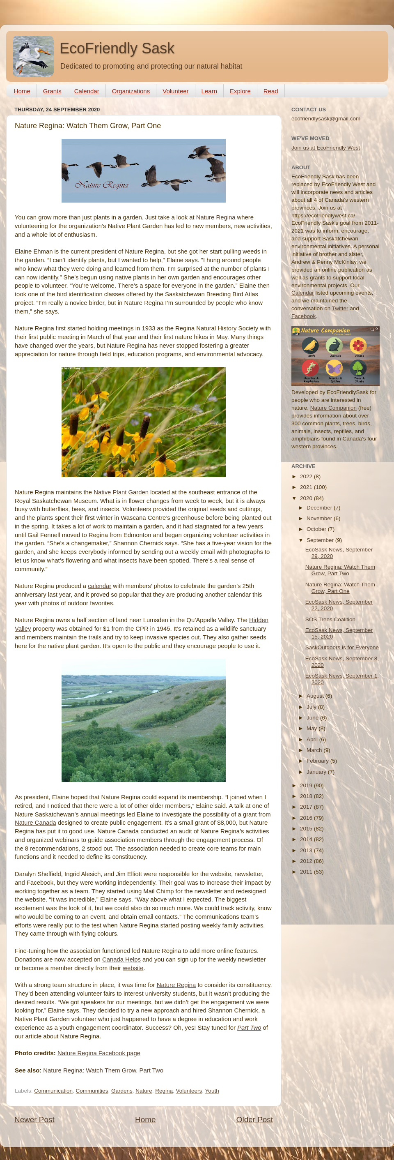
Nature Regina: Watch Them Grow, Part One (340, 587)
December (320, 508)
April (313, 739)
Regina (164, 1091)
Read (270, 91)
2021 (307, 487)
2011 (307, 872)
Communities (92, 1091)
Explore (240, 91)
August (316, 696)
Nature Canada (35, 822)
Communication (53, 1091)
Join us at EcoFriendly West (325, 148)
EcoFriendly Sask (117, 48)
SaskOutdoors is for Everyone (342, 647)
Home (22, 91)
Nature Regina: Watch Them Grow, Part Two (103, 1070)
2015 (307, 829)
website (133, 968)
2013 (307, 850)
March (315, 750)
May (312, 728)
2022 (307, 476)
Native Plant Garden (121, 492)
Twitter (340, 308)
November (320, 518)
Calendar (86, 91)
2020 (307, 498)
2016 (307, 818)
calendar (99, 586)
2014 (307, 839)
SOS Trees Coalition (330, 619)
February (318, 761)
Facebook (303, 316)
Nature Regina (216, 217)
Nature (143, 1091)
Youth (212, 1091)
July (312, 707)
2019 (307, 785)
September (321, 540)
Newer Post (34, 1119)
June (313, 718)
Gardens (122, 1091)
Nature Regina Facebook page (98, 1053)
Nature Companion (333, 408)
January (317, 772)
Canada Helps (121, 959)
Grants (52, 91)
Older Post (254, 1119)
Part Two (249, 1027)
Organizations (131, 91)
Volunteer (175, 91)
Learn (209, 91)
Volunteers (189, 1091)
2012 (307, 861)
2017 (307, 807)
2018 (307, 796)
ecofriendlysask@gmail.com (325, 118)
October (317, 529)
